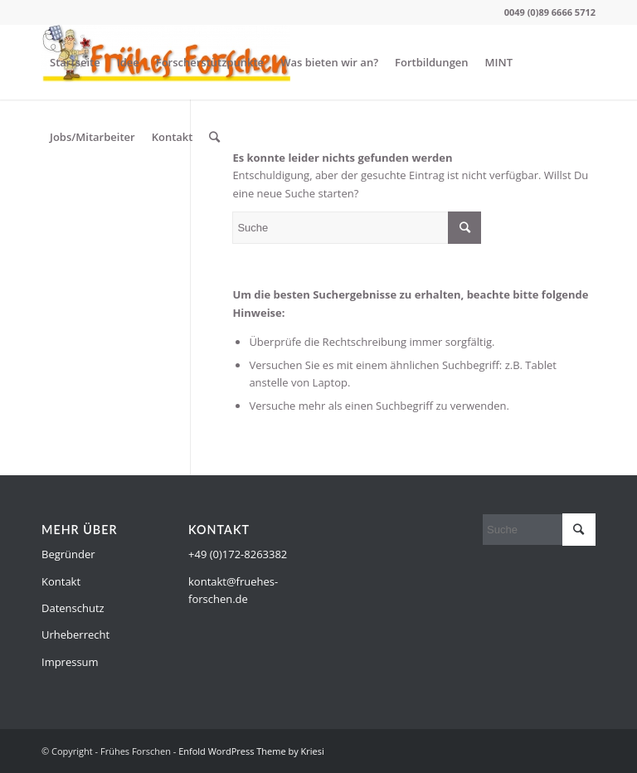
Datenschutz (73, 607)
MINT (499, 62)
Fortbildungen (432, 62)
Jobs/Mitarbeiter (92, 136)
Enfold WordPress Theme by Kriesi (251, 751)
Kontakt (172, 136)
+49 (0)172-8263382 (237, 554)
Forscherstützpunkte (210, 62)
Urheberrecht (75, 634)
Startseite (75, 62)
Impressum (70, 661)
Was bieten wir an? (329, 62)
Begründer (68, 554)
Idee (128, 62)
